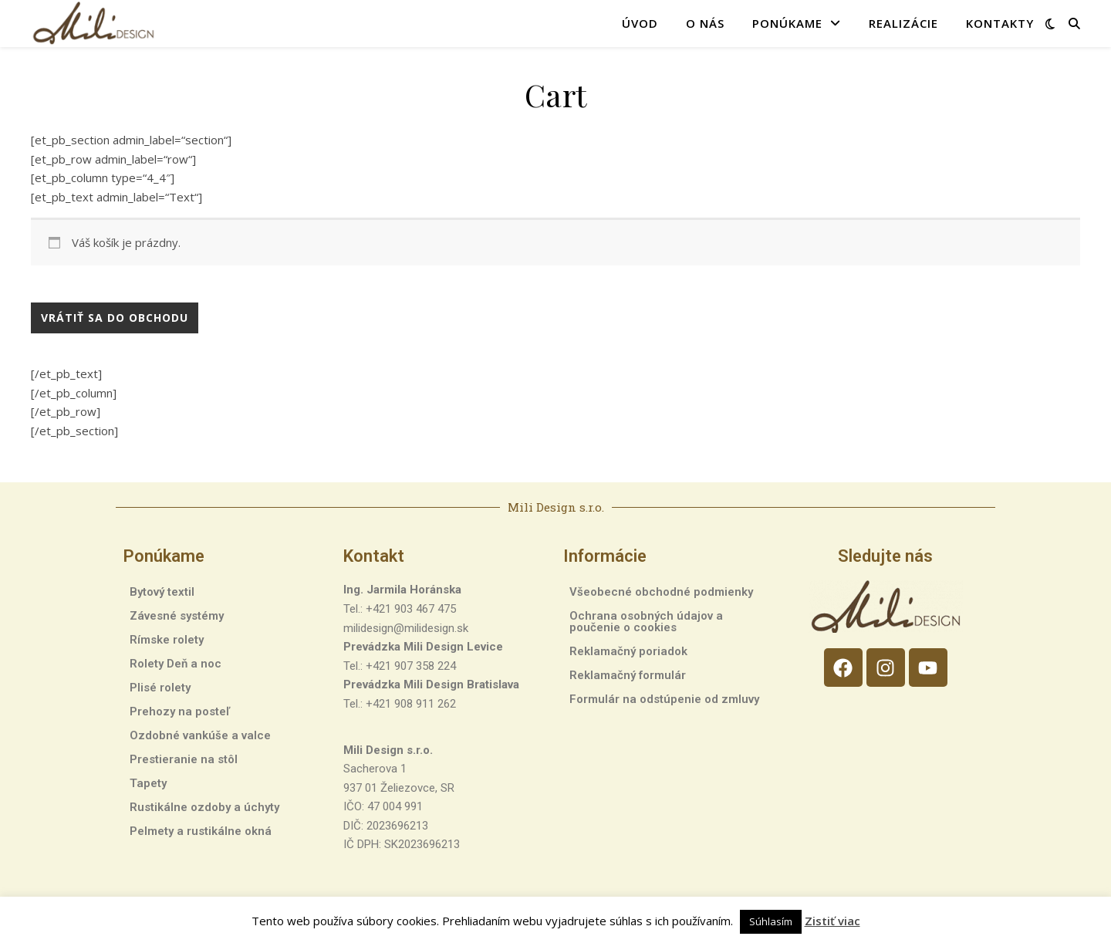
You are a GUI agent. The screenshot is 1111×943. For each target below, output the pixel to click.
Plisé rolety (160, 688)
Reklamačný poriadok (628, 651)
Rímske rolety (167, 640)
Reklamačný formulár (627, 675)
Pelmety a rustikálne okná (201, 831)
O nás (705, 23)
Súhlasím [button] (770, 921)
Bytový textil (162, 592)
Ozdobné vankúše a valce (200, 735)
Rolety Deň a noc (175, 664)
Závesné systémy (177, 616)
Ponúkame (787, 23)
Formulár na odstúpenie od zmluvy (664, 699)
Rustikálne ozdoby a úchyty (204, 807)
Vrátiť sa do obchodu (114, 317)
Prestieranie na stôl (184, 759)
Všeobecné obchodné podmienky (661, 592)
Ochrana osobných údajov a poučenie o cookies (646, 621)
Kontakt (373, 556)
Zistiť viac (832, 920)
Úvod (640, 23)
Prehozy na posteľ (180, 711)
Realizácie (903, 23)
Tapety (148, 783)
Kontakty (1000, 23)
